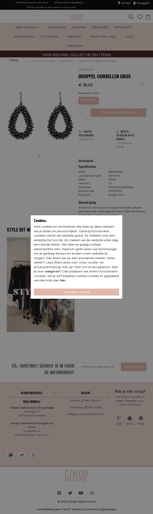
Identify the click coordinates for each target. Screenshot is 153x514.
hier (63, 280)
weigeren (52, 271)
